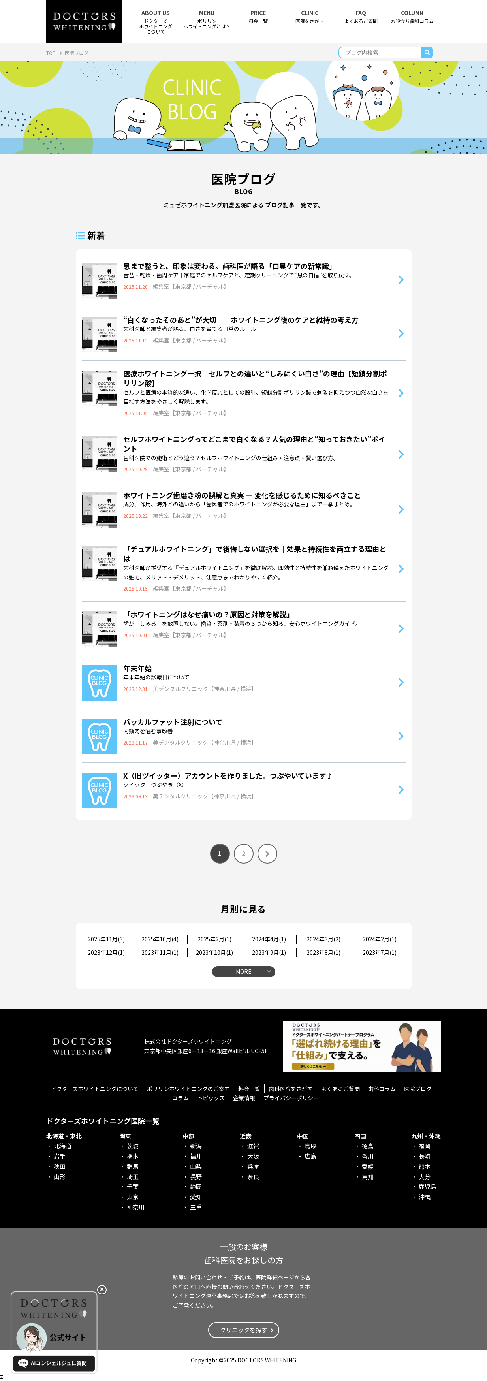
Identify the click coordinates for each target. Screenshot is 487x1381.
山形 (60, 1176)
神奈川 (136, 1207)
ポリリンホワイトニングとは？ (207, 19)
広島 (310, 1156)
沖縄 (425, 1197)
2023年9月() (269, 952)
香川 (368, 1156)
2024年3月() (323, 939)
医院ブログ (418, 1089)
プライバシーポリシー (291, 1098)
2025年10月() (160, 939)
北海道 (62, 1146)
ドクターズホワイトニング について (155, 22)
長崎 (425, 1156)
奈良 (253, 1176)
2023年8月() (323, 952)
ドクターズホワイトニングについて (95, 1089)
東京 (133, 1197)
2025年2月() (214, 939)
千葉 (133, 1186)
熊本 (425, 1166)
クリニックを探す (243, 1330)
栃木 (133, 1156)
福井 (196, 1156)
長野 (196, 1176)
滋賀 (253, 1146)
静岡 (196, 1186)
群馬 (133, 1166)
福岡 (425, 1146)
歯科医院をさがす (291, 1089)
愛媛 (368, 1166)
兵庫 (253, 1166)
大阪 (253, 1156)
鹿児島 (427, 1186)
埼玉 (133, 1176)
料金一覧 (258, 17)
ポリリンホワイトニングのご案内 (188, 1089)
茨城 (133, 1146)
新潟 (196, 1146)
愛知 (196, 1197)
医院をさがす (309, 17)
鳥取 (310, 1146)
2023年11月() (160, 952)
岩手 (60, 1156)
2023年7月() (380, 952)
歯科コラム (382, 1089)
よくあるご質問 (361, 17)
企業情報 (244, 1098)
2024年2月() (380, 939)
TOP (51, 52)
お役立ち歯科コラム (412, 17)
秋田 (60, 1166)
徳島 (368, 1146)
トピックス (211, 1098)
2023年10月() (214, 952)
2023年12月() (106, 952)
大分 (425, 1176)
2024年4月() (269, 939)
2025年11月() (106, 939)
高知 (368, 1176)
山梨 (196, 1166)
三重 (196, 1207)
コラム (180, 1098)
